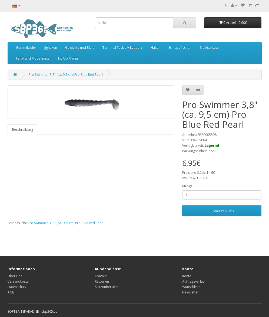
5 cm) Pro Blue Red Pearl (85, 223)
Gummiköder (26, 47)
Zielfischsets (209, 47)
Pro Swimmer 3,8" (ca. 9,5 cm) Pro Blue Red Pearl (66, 74)
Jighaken (50, 47)
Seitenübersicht (106, 287)
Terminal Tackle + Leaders (122, 47)
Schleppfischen (179, 47)
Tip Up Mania (68, 58)
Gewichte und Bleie (79, 47)
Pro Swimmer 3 (39, 223)
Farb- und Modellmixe (32, 58)
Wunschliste (191, 287)
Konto (186, 276)
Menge (187, 186)
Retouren (102, 281)
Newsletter (190, 292)
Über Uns (15, 276)
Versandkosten (19, 281)
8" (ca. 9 (58, 223)
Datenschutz (17, 287)
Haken (155, 47)
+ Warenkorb (222, 210)
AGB (11, 292)
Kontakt (101, 276)
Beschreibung (22, 129)
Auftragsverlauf (194, 281)
